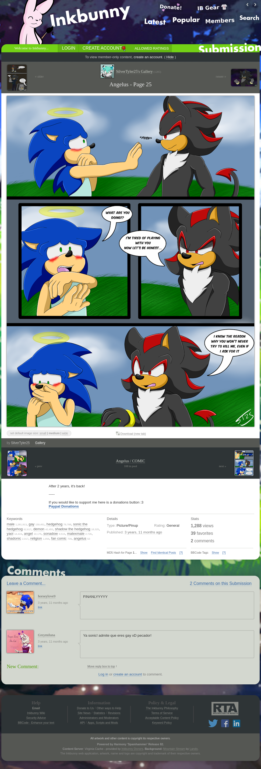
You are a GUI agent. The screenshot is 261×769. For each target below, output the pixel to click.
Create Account (102, 48)
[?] (181, 552)
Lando (194, 748)
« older (39, 76)
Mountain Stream (174, 748)
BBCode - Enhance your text (36, 722)
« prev (38, 466)
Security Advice (36, 717)
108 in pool (130, 466)
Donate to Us (85, 708)
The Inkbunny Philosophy (162, 708)
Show (143, 552)
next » (222, 466)
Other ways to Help (109, 708)
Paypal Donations (64, 506)
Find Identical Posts (163, 552)
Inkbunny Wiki (36, 713)
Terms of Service (161, 713)
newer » (221, 76)
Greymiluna (46, 635)
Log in (103, 674)
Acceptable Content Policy (162, 717)
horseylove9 (46, 596)
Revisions (114, 713)
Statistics (99, 713)
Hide (170, 57)
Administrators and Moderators (99, 717)
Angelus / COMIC (130, 461)
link (40, 607)
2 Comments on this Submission (221, 583)
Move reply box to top (101, 666)
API (82, 722)
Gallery (40, 443)
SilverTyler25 (20, 443)
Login (68, 48)
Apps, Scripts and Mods (103, 722)
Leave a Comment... (26, 583)
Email (36, 708)
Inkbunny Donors (132, 748)
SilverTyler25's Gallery (138, 71)
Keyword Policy (162, 722)
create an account (148, 57)
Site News (83, 713)
